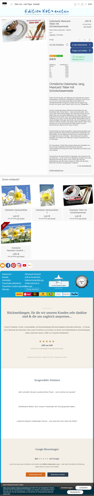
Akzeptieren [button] (75, 492)
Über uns (18, 4)
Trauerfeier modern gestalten (13, 286)
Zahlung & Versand (33, 274)
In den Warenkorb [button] (79, 45)
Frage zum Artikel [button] (79, 51)
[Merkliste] (78, 4)
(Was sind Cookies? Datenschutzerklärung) (17, 488)
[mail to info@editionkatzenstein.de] (2, 265)
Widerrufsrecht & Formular (32, 284)
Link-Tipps (27, 4)
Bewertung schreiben (58, 474)
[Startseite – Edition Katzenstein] (4, 3)
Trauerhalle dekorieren (11, 283)
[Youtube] (24, 265)
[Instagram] (18, 265)
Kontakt (36, 4)
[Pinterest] (13, 265)
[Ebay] (29, 265)
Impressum (6, 274)
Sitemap (5, 289)
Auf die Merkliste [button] (56, 45)
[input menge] (84, 39)
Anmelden (75, 4)
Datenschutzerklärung (34, 280)
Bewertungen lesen (35, 474)
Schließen (83, 488)
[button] (11, 4)
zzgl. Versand (20, 218)
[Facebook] (8, 265)
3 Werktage (56, 35)
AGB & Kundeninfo (32, 277)
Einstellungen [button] (67, 488)
